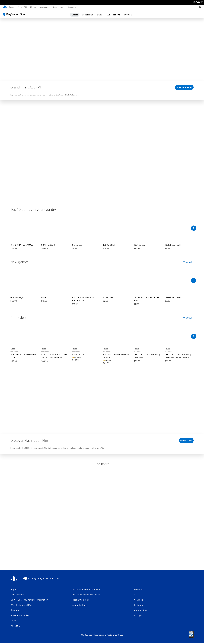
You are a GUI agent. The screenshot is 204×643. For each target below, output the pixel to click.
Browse (128, 14)
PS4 (25, 7)
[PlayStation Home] (5, 7)
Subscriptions (113, 14)
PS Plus (33, 7)
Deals (99, 14)
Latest (75, 14)
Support (71, 7)
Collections (87, 14)
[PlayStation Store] (15, 14)
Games (11, 7)
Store (62, 7)
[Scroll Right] (193, 228)
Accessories (44, 7)
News (55, 7)
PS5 (19, 7)
